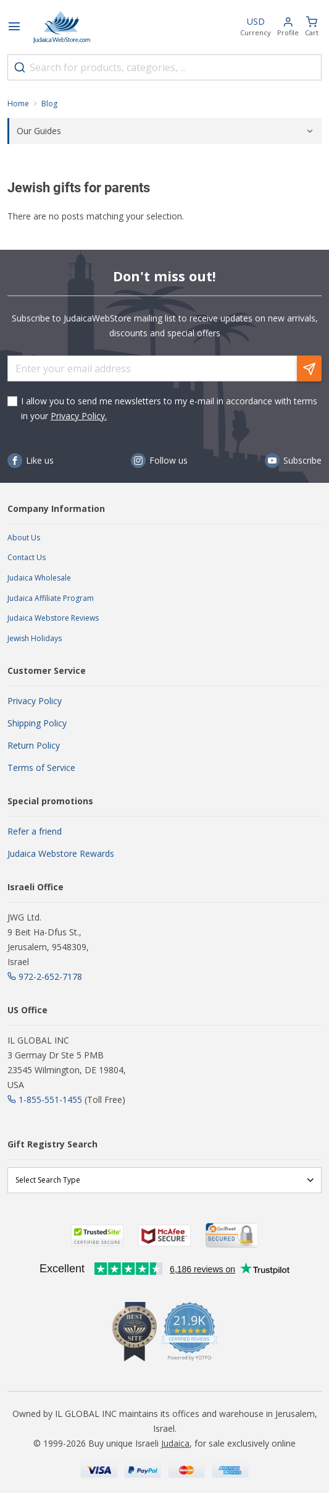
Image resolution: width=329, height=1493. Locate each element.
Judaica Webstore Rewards (60, 853)
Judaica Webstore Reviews (53, 618)
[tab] (164, 131)
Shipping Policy (37, 723)
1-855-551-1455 (50, 1099)
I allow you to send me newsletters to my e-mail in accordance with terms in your (169, 408)
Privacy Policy (34, 701)
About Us (23, 537)
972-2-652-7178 (50, 976)
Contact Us (26, 557)
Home (18, 103)
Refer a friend (34, 831)
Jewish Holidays (34, 638)
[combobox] (164, 67)
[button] (288, 27)
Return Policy (33, 745)
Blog (49, 103)
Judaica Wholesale (39, 577)
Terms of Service (41, 767)
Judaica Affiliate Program (50, 598)
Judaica (175, 1443)
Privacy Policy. (79, 416)
